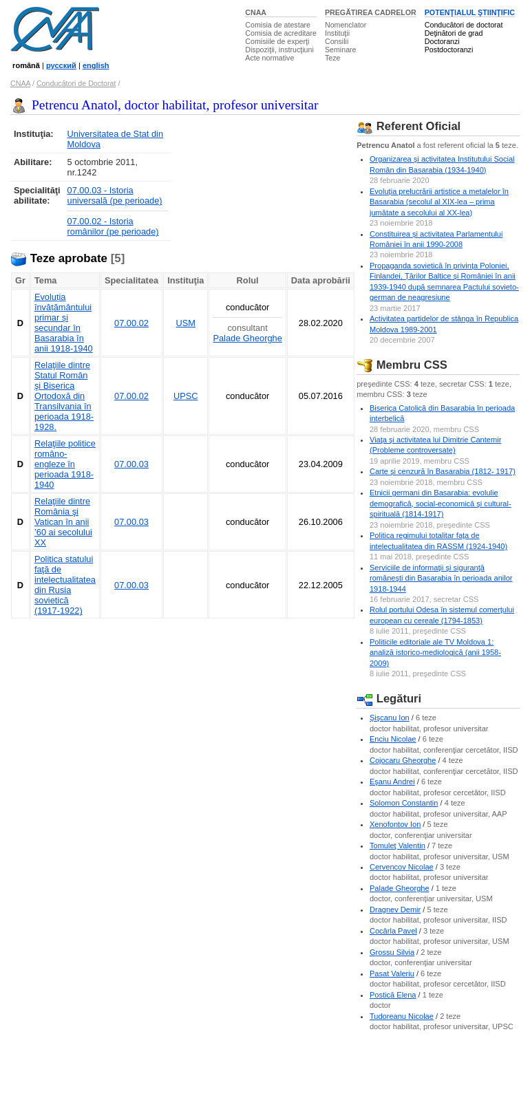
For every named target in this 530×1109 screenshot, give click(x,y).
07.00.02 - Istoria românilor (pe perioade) (113, 226)
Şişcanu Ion (390, 717)
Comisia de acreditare (281, 33)
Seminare (341, 49)
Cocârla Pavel (393, 931)
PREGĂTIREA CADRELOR (370, 12)
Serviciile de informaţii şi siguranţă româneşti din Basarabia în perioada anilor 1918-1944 (441, 578)
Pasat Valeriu (392, 973)
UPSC (185, 396)
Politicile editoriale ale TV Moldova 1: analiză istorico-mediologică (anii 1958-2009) (435, 652)
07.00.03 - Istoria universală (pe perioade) (114, 195)
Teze (333, 58)
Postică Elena (393, 995)
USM (185, 323)
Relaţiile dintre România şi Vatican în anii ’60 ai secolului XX (63, 522)
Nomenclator (345, 25)
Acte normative (269, 58)
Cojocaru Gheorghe (403, 760)
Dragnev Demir (395, 909)
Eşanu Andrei (392, 781)
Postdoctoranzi (449, 49)
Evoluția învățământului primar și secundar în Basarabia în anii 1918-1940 (63, 323)
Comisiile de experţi (277, 41)
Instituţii (337, 33)
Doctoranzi (442, 41)
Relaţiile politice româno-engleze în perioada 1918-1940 (65, 464)
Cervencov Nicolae (402, 867)
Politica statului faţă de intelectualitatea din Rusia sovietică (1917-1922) (65, 585)
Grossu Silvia (392, 952)
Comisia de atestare (277, 25)
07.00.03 (131, 464)
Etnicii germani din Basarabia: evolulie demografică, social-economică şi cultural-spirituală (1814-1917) (440, 503)
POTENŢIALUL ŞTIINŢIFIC (470, 12)
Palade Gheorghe (247, 338)
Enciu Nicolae (393, 739)
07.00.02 (131, 323)
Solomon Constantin (404, 803)
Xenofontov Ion (395, 824)
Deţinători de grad (454, 33)
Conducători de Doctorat (76, 83)
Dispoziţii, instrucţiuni (279, 49)
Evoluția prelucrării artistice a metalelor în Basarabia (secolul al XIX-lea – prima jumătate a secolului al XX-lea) (439, 202)
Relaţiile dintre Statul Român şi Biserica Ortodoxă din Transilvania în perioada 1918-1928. (64, 396)
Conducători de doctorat (464, 25)
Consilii (336, 41)
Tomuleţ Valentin (397, 845)
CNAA (255, 12)
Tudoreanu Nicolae (402, 1016)
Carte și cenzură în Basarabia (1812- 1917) (443, 471)
